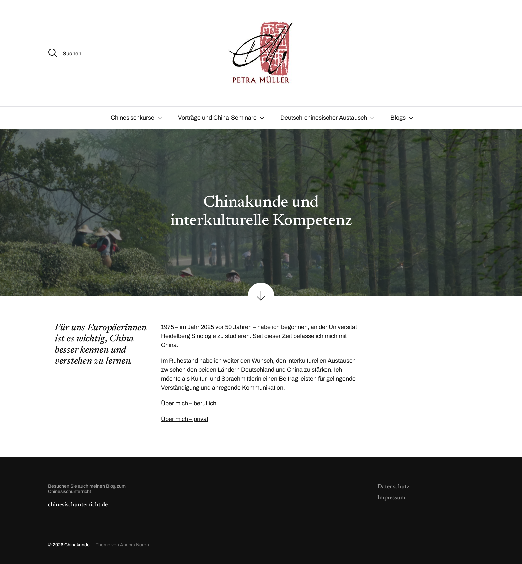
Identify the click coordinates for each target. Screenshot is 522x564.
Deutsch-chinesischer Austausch (323, 117)
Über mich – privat (184, 419)
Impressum (391, 498)
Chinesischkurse (132, 117)
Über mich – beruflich (188, 403)
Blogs (398, 117)
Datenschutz (393, 487)
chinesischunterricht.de (78, 505)
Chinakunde (77, 544)
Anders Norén (134, 544)
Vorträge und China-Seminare (217, 117)
